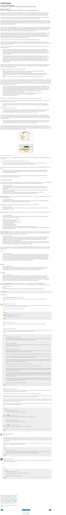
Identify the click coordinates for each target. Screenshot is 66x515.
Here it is (14, 84)
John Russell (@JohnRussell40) (9, 297)
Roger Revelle (32, 30)
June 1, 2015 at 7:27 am (7, 253)
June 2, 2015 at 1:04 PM (15, 349)
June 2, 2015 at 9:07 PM (9, 433)
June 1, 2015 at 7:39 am (7, 274)
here (5, 15)
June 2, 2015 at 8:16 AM (11, 328)
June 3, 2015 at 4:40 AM (9, 458)
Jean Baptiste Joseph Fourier (28, 28)
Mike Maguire (8, 283)
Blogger (28, 513)
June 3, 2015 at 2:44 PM (13, 471)
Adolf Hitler (21, 46)
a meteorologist (27, 284)
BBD (4, 433)
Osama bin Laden (28, 46)
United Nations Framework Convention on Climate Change (23, 100)
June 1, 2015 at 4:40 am (7, 199)
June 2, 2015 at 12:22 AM (17, 314)
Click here (2, 505)
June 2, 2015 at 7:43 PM (13, 415)
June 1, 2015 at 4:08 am (7, 215)
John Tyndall (37, 28)
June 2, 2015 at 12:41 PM (12, 388)
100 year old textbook (35, 299)
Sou (6, 415)
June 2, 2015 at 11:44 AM (17, 337)
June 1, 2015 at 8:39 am (7, 286)
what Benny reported (47, 83)
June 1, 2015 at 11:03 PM (19, 297)
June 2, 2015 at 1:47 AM (10, 322)
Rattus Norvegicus (9, 314)
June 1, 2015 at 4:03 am (7, 206)
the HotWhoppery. (30, 416)
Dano (4, 458)
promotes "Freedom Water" (42, 15)
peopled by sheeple (13, 64)
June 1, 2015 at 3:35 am (7, 185)
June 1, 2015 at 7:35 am (7, 266)
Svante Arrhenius (43, 28)
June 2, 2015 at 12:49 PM (11, 343)
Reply (4, 300)
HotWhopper (6, 3)
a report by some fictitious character (20, 30)
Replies (5, 312)
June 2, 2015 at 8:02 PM (14, 420)
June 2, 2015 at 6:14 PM (14, 410)
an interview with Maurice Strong (15, 18)
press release (41, 167)
